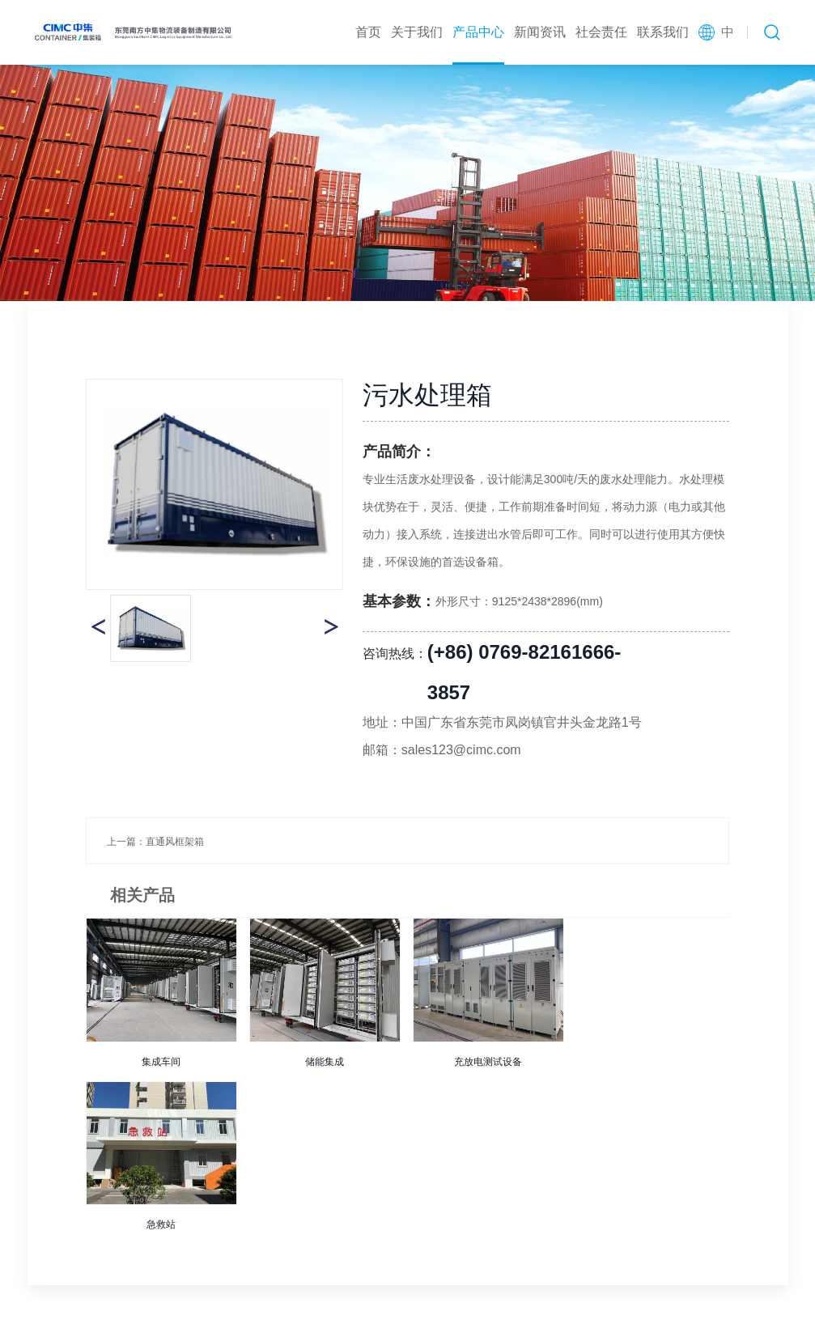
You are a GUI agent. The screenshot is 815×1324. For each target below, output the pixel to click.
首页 (368, 32)
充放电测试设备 (488, 1061)
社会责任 (601, 32)
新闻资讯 (540, 32)
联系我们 (663, 32)
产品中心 (478, 32)
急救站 (161, 1224)
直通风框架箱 (175, 841)
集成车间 (161, 1061)
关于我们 (417, 32)
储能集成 (324, 1061)
